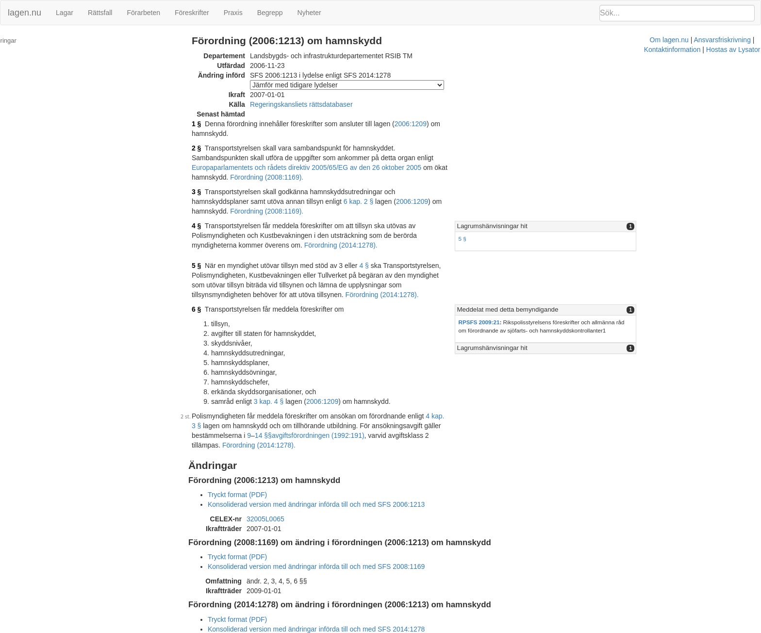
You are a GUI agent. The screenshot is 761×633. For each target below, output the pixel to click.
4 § (212, 196)
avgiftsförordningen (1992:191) (262, 406)
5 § (538, 209)
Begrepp (270, 13)
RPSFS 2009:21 (554, 293)
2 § (212, 138)
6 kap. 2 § (281, 182)
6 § (212, 280)
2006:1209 (427, 124)
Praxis (233, 13)
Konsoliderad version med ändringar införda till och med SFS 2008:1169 (333, 528)
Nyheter (309, 13)
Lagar (64, 13)
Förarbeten (143, 13)
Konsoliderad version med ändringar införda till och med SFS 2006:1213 (333, 465)
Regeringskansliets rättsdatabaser (317, 104)
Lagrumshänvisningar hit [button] (567, 196)
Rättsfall (100, 13)
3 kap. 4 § (285, 372)
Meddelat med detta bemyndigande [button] (583, 280)
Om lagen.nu (383, 628)
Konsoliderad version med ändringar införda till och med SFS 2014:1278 (333, 590)
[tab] (642, 197)
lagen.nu (24, 12)
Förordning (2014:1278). (442, 406)
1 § (212, 124)
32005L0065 (282, 480)
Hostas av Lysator (560, 628)
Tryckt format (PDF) (253, 456)
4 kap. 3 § (457, 387)
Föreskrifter (192, 13)
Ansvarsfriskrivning (436, 628)
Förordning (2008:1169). (373, 158)
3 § (212, 172)
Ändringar (19, 40)
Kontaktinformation (499, 628)
